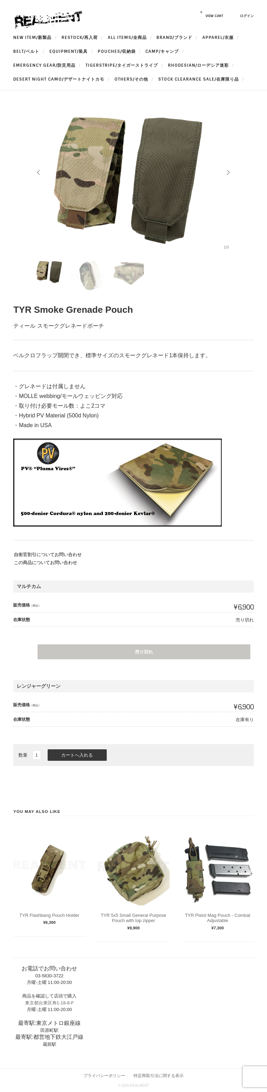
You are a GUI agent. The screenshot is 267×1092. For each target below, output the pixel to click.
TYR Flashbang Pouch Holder (49, 915)
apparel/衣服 (218, 37)
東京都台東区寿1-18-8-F (49, 1002)
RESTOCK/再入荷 (80, 37)
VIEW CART (211, 14)
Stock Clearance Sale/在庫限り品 (198, 79)
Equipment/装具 (68, 51)
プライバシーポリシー (104, 1075)
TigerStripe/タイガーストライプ (122, 65)
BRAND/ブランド (174, 37)
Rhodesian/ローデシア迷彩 (198, 65)
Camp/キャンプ (162, 51)
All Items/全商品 (127, 37)
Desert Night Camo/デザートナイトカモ (58, 79)
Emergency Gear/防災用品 (44, 65)
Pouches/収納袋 (117, 51)
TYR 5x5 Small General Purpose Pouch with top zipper (134, 918)
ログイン (247, 16)
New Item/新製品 (32, 37)
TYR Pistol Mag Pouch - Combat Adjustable (217, 918)
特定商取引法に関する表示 (159, 1075)
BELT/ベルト (26, 51)
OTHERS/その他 (131, 79)
